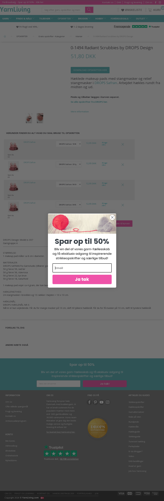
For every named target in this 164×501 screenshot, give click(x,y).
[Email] (82, 272)
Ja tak (82, 284)
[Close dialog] (112, 222)
